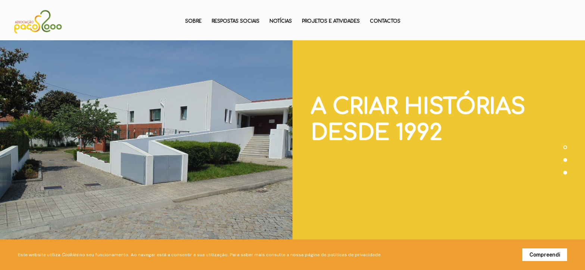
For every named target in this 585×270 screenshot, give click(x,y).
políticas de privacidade (354, 254)
